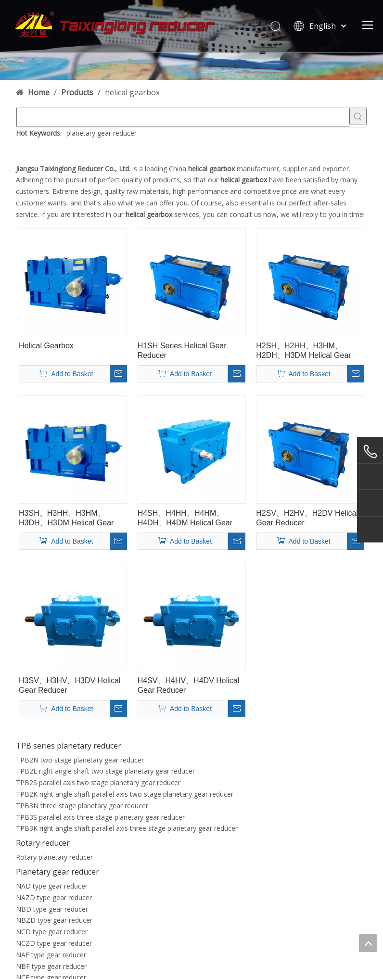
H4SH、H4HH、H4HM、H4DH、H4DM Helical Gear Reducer (185, 518)
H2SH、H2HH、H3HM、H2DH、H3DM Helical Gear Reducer (303, 351)
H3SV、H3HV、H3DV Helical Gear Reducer (70, 685)
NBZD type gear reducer (54, 920)
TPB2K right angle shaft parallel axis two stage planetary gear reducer (124, 794)
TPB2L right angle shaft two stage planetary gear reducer (105, 771)
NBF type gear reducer (51, 966)
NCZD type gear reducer (54, 943)
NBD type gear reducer (52, 909)
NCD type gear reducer (52, 931)
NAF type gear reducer (51, 954)
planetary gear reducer (101, 133)
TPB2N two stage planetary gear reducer (80, 759)
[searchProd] (182, 117)
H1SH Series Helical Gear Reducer (182, 350)
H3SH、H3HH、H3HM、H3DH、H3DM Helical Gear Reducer (66, 518)
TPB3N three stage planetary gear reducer (82, 805)
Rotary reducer (43, 843)
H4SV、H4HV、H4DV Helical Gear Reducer (189, 685)
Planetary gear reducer (57, 871)
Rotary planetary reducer (54, 857)
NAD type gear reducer (52, 885)
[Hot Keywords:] (358, 116)
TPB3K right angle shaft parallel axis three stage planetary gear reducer (127, 828)
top (368, 943)
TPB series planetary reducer (68, 745)
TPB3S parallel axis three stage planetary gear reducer (100, 817)
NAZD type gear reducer (54, 897)
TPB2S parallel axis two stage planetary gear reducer (98, 782)
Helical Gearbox (46, 346)
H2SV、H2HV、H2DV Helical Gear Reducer (307, 518)
